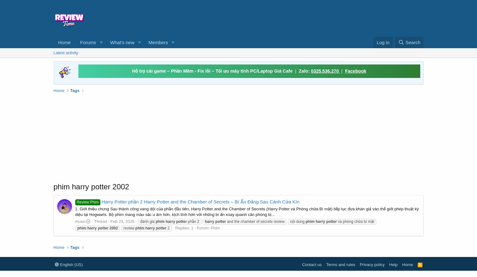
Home (64, 42)
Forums (88, 42)
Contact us (311, 264)
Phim (215, 228)
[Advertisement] (289, 17)
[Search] (409, 42)
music (83, 221)
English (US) (69, 264)
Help (393, 264)
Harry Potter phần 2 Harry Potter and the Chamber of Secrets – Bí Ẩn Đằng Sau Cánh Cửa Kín (187, 201)
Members (158, 42)
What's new (122, 42)
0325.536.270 (325, 71)
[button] (101, 42)
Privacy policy (372, 264)
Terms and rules (340, 264)
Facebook (355, 71)
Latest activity (66, 52)
